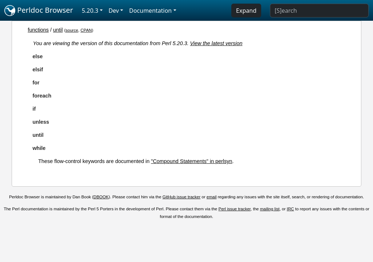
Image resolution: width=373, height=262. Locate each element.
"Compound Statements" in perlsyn (191, 161)
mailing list (270, 209)
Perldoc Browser (38, 10)
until (58, 30)
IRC (290, 209)
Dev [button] (114, 11)
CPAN (86, 30)
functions (38, 30)
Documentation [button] (150, 11)
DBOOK (101, 197)
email (212, 197)
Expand (246, 11)
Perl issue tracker (235, 209)
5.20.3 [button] (90, 11)
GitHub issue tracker (181, 197)
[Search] (319, 10)
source (72, 30)
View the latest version (216, 43)
